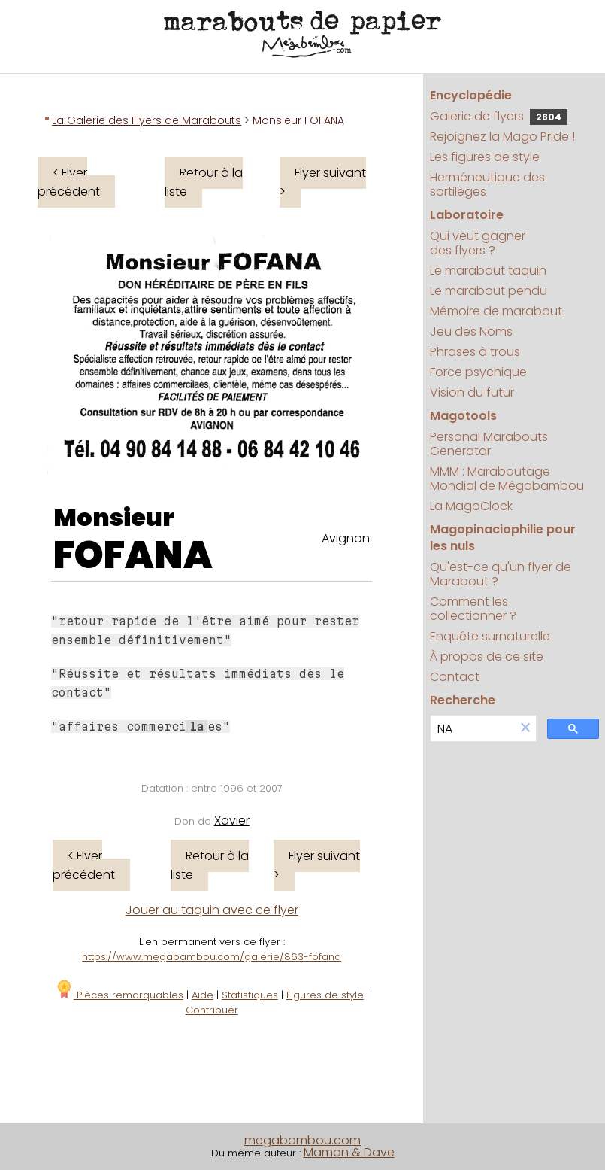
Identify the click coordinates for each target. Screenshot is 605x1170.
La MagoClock (471, 506)
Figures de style (325, 995)
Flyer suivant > (323, 182)
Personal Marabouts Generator (489, 444)
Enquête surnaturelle (490, 636)
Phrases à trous (475, 351)
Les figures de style (485, 157)
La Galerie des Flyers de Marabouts (146, 120)
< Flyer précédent (69, 182)
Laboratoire (467, 214)
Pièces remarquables (119, 995)
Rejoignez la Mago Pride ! (502, 136)
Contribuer (212, 1010)
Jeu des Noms (471, 331)
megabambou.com (302, 1140)
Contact (454, 676)
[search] (473, 728)
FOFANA (133, 555)
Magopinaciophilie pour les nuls (503, 538)
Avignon (346, 538)
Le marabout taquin (488, 270)
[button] (525, 729)
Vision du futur (472, 392)
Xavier (232, 820)
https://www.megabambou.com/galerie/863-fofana (211, 957)
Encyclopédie (471, 95)
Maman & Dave (349, 1152)
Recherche (462, 700)
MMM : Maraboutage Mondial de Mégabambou (507, 478)
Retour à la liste (204, 182)
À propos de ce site (486, 656)
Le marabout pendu (488, 290)
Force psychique (478, 372)
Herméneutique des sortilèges (487, 184)
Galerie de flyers (498, 116)
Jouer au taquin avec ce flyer (212, 910)
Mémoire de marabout (496, 311)
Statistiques (250, 995)
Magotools (463, 415)
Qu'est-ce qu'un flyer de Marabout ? (500, 574)
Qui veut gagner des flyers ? (477, 243)
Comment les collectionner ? (473, 609)
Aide (202, 995)
